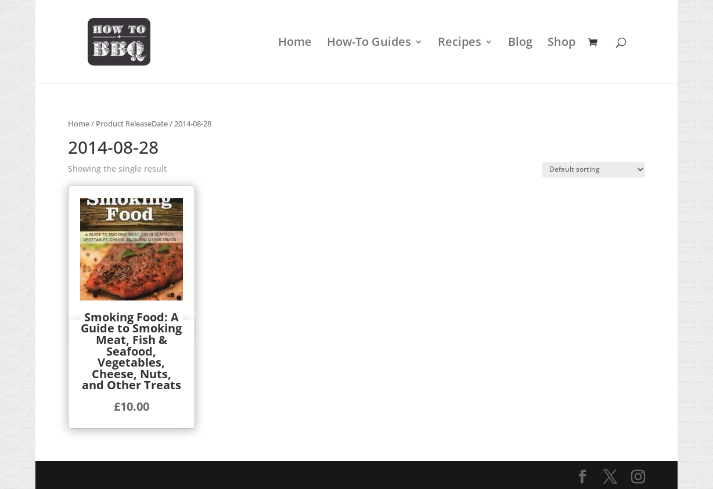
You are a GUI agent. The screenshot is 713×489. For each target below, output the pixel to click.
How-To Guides (369, 43)
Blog (520, 43)
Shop (561, 43)
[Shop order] (593, 170)
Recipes (459, 43)
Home (295, 43)
